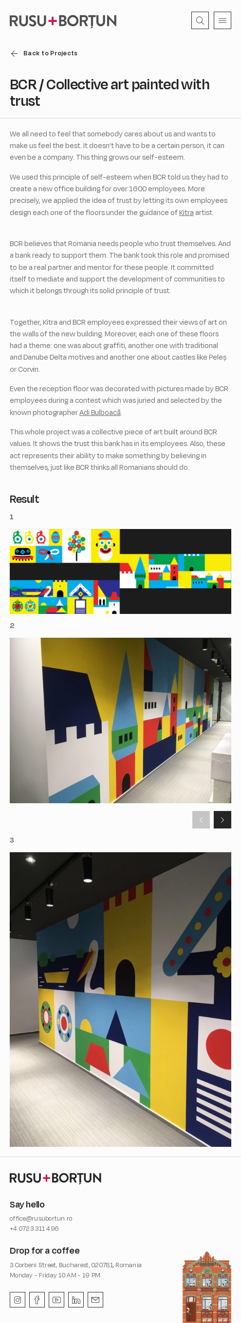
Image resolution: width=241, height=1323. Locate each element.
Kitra (186, 212)
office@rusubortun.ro (41, 1218)
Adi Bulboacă (100, 412)
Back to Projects (50, 53)
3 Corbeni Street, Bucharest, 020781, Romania (76, 1264)
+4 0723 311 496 (34, 1228)
